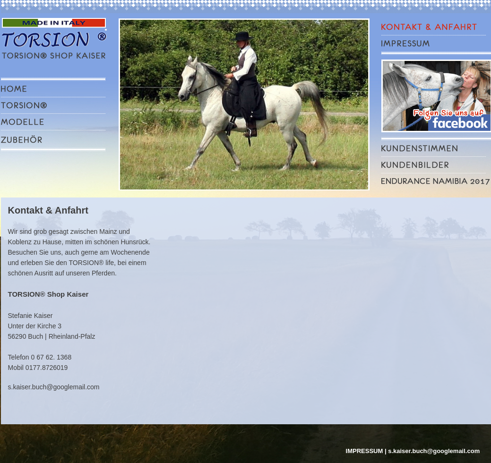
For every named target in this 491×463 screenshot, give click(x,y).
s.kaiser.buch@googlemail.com (54, 387)
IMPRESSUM (364, 450)
